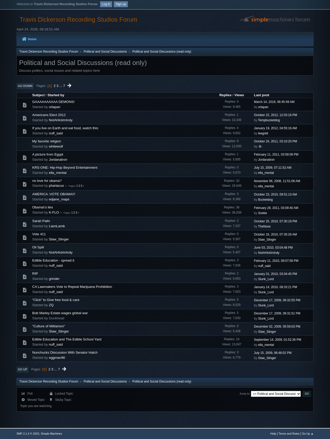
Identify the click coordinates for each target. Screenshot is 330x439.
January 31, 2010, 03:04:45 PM (275, 274)
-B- (260, 146)
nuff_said (56, 133)
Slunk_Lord (266, 279)
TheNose (264, 226)
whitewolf (56, 146)
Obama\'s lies (42, 207)
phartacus (56, 186)
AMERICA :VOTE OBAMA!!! (53, 194)
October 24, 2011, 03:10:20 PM (275, 141)
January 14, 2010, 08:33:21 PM (275, 287)
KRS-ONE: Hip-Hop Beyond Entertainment (64, 167)
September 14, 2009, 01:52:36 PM (277, 340)
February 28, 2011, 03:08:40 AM (276, 208)
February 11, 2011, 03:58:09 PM (276, 154)
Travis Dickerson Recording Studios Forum (78, 19)
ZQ (51, 305)
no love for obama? (47, 181)
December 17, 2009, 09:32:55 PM (277, 300)
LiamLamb (57, 226)
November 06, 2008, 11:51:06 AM (277, 181)
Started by (55, 95)
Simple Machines (51, 433)
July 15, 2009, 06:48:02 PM (273, 353)
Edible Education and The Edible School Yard (66, 339)
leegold (263, 133)
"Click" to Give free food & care (55, 300)
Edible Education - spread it (53, 260)
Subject (38, 95)
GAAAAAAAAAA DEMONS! (53, 102)
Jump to (244, 393)
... (61, 86)
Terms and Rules (289, 433)
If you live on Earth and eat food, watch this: (65, 128)
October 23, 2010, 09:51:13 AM (275, 194)
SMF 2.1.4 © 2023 (27, 433)
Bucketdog (265, 199)
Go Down (25, 85)
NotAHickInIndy (60, 120)
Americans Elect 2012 (49, 115)
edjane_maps (59, 199)
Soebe (262, 213)
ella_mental (57, 173)
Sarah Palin (41, 221)
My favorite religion (46, 141)
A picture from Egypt (47, 154)
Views (239, 95)
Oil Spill (38, 247)
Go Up (22, 369)
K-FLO (54, 212)
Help (273, 433)
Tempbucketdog (269, 120)
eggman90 (57, 358)
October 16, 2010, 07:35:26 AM (275, 234)
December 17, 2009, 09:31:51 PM (277, 313)
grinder (54, 279)
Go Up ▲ (308, 433)
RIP (35, 273)
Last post (261, 95)
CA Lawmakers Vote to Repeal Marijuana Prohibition (72, 287)
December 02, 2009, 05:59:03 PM (277, 326)
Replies (225, 95)
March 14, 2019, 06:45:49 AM (274, 102)
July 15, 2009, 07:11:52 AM (272, 167)
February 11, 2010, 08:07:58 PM (276, 261)
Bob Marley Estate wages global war (60, 313)
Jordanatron (58, 159)
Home (29, 39)
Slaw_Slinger (59, 239)
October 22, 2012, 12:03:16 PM (275, 115)
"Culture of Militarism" (48, 326)
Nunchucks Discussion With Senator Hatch (64, 352)
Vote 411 (39, 234)
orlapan (54, 107)
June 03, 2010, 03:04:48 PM (273, 247)
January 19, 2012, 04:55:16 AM (275, 128)
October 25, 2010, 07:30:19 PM (275, 221)
